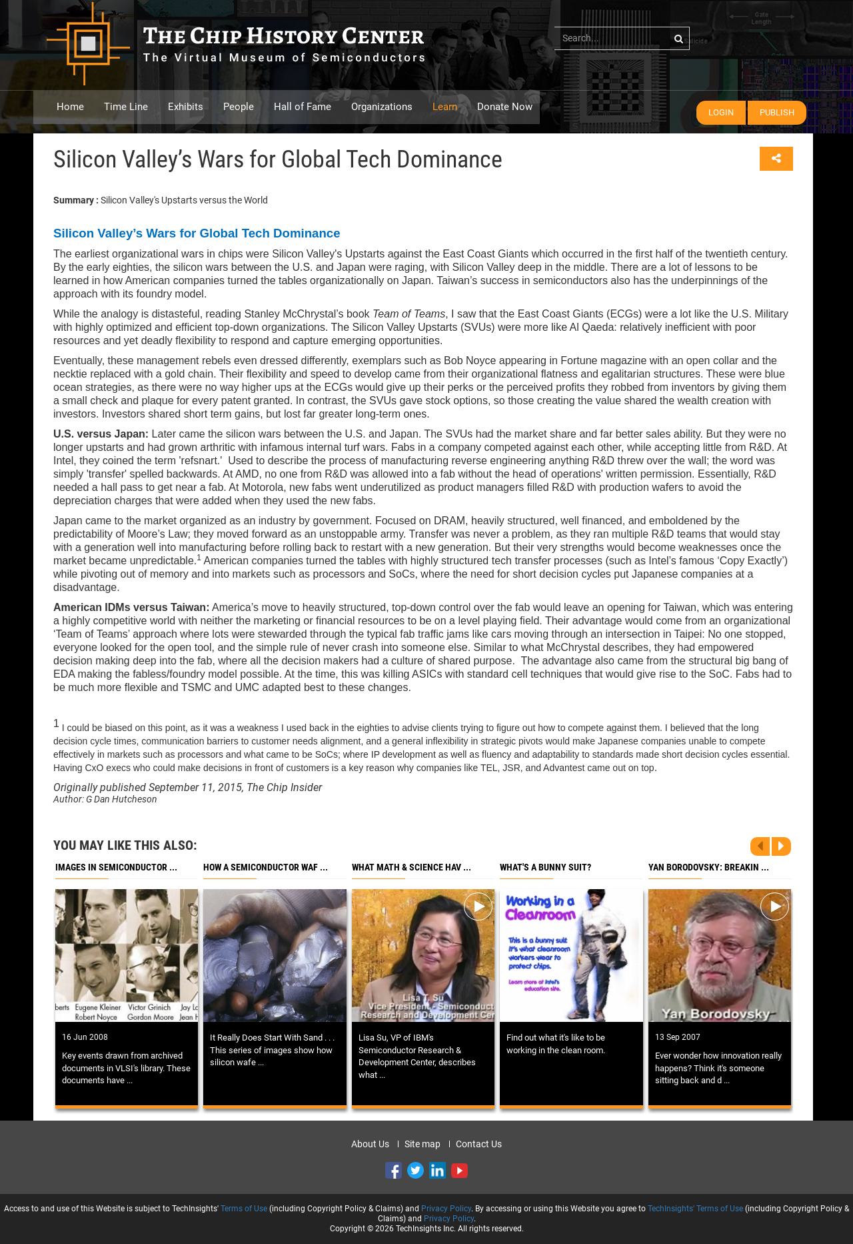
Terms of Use (244, 1208)
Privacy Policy (446, 1208)
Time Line (126, 107)
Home (70, 107)
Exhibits (185, 107)
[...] (622, 38)
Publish (777, 112)
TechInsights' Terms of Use (695, 1208)
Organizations (382, 107)
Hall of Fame (302, 107)
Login (721, 112)
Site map (422, 1144)
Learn (444, 107)
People (238, 107)
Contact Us (479, 1144)
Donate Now (504, 107)
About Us (370, 1144)
